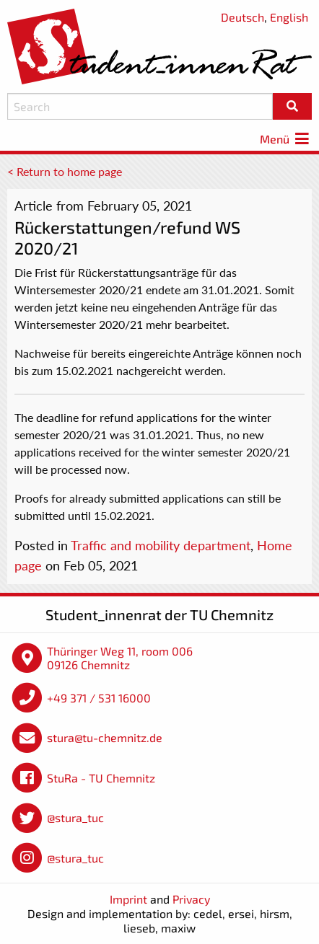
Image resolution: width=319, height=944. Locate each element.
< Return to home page (64, 171)
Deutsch (242, 17)
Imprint (128, 899)
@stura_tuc (75, 817)
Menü (286, 139)
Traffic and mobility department (160, 545)
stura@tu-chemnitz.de (104, 737)
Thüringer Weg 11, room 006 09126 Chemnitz (120, 658)
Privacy (191, 899)
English (289, 17)
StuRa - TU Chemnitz (101, 778)
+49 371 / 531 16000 (99, 698)
